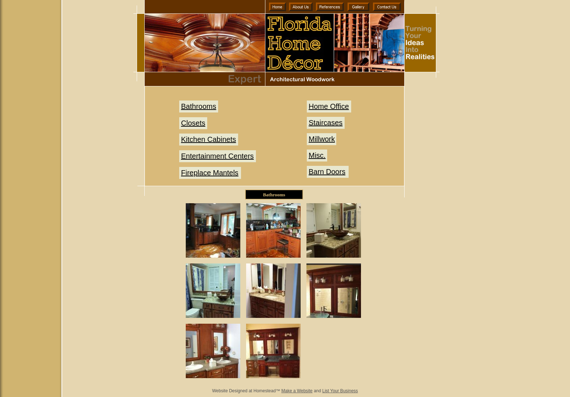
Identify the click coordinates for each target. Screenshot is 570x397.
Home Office (329, 106)
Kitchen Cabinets (208, 139)
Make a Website (297, 390)
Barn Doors (327, 172)
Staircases (325, 123)
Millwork (322, 139)
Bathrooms (198, 106)
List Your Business (340, 390)
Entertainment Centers (217, 156)
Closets (193, 123)
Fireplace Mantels (209, 173)
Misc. (317, 155)
